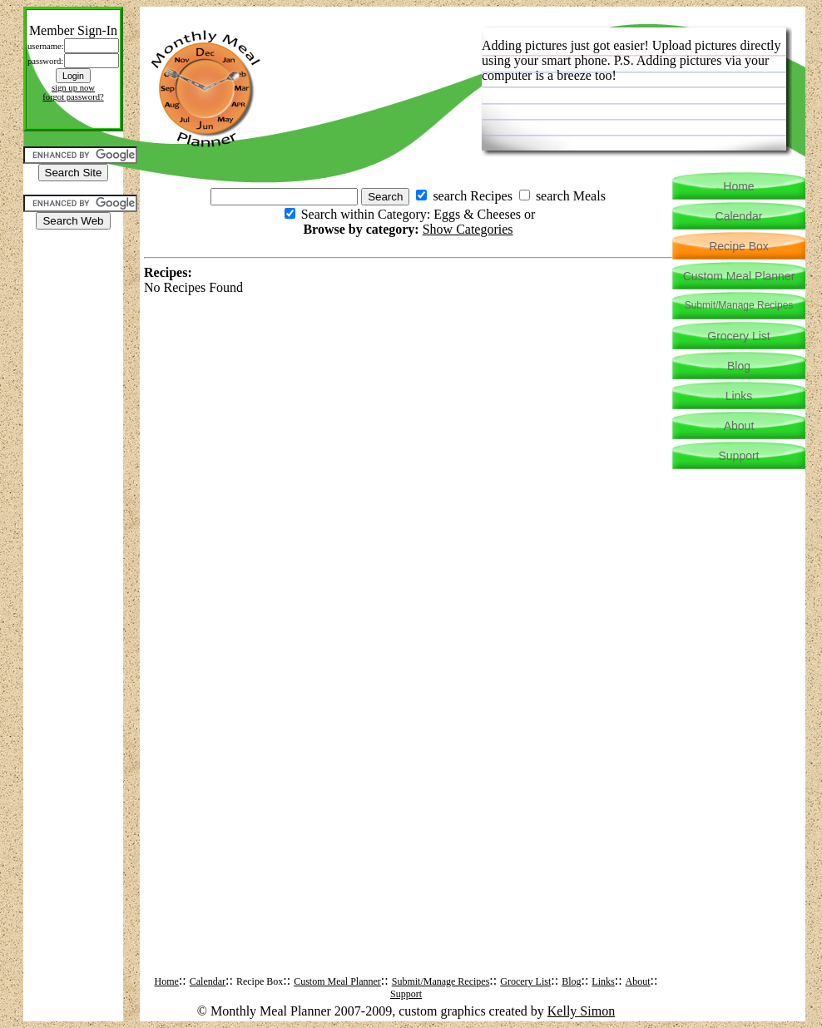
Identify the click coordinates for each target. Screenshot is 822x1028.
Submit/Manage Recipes (441, 981)
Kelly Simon (581, 1011)
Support (406, 994)
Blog (571, 981)
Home (167, 981)
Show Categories (468, 229)
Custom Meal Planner (337, 981)
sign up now (73, 87)
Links (603, 981)
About (638, 981)
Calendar (207, 981)
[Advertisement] (73, 280)
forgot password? (73, 96)
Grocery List (525, 981)
